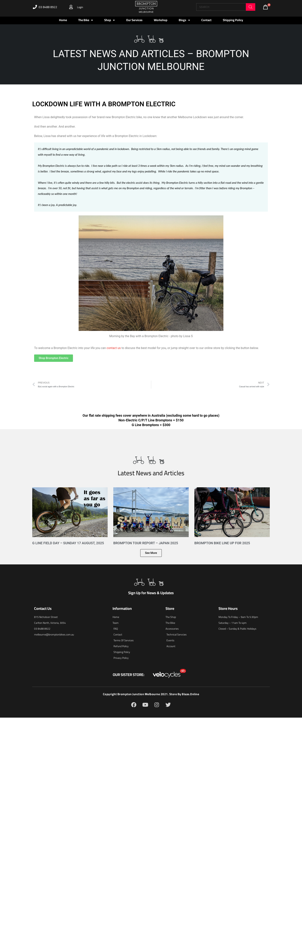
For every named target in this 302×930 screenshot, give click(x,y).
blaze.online (190, 694)
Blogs (184, 20)
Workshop (160, 20)
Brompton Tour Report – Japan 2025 (145, 543)
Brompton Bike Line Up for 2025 (222, 543)
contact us (114, 348)
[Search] (250, 7)
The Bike (85, 20)
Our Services (134, 20)
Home (63, 20)
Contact (206, 20)
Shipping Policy (233, 20)
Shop (109, 20)
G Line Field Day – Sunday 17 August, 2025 (68, 543)
